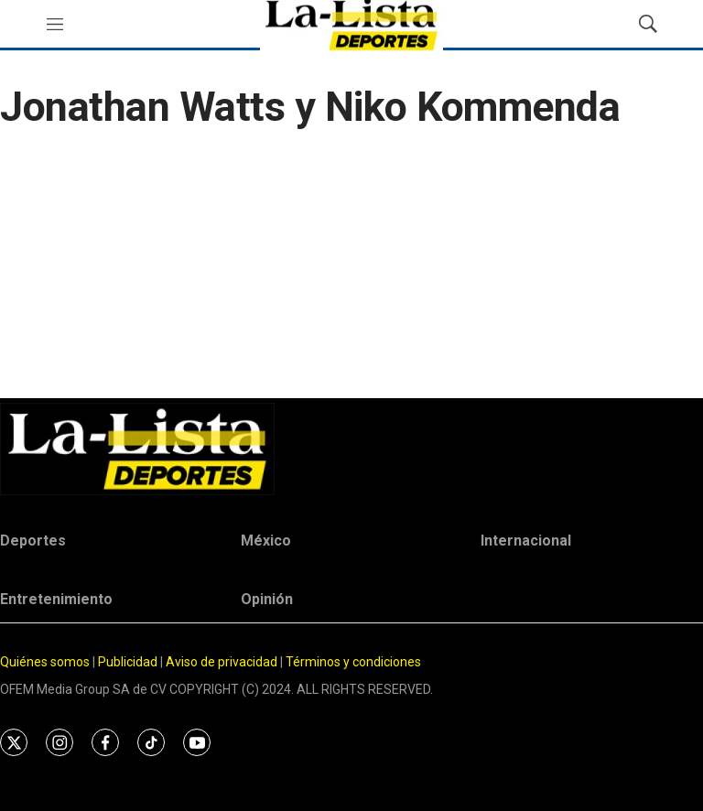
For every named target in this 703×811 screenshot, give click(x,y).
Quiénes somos (45, 661)
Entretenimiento (56, 599)
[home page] (351, 449)
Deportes (33, 540)
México (266, 540)
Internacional (526, 540)
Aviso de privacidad (221, 661)
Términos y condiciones (353, 661)
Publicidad (129, 661)
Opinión (267, 599)
